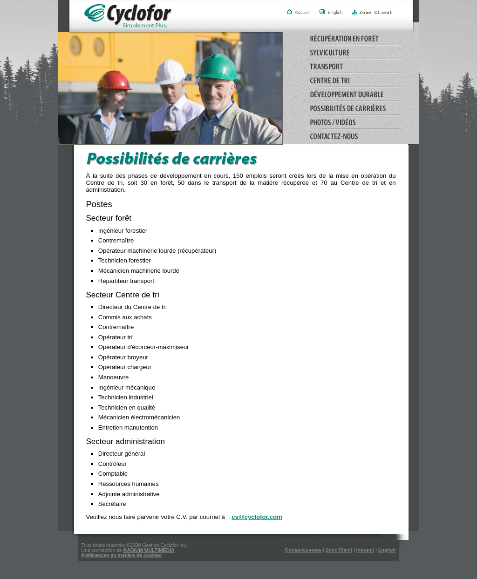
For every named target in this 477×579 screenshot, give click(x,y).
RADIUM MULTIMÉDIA (149, 550)
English (387, 549)
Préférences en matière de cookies (122, 555)
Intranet (365, 549)
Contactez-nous (303, 549)
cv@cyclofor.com (257, 516)
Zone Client (339, 549)
